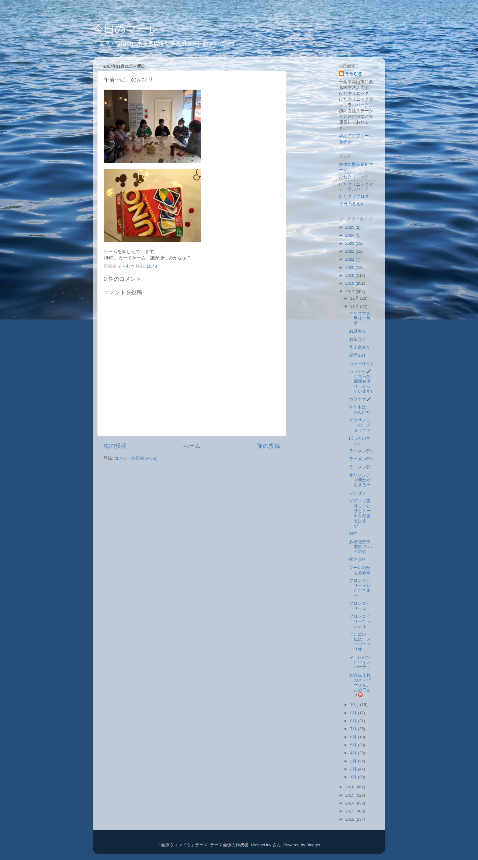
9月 (354, 713)
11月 (355, 306)
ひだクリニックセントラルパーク (356, 186)
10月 (355, 704)
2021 (350, 259)
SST (353, 533)
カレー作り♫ (361, 363)
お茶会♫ (357, 339)
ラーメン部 (359, 467)
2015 (350, 795)
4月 (354, 753)
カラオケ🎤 (360, 399)
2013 (350, 811)
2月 (354, 769)
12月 (355, 298)
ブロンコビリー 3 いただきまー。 (360, 588)
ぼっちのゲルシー (359, 440)
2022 (350, 251)
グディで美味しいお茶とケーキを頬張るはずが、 (360, 513)
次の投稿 (115, 446)
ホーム (192, 446)
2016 (350, 787)
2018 (350, 283)
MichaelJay (261, 845)
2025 (350, 227)
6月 (354, 737)
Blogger (313, 845)
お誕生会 (357, 331)
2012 (350, 819)
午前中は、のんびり (360, 409)
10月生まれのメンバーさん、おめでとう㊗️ (360, 685)
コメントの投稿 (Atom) (136, 458)
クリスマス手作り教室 (360, 318)
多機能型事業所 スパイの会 (360, 547)
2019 (350, 275)
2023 (350, 243)
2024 (350, 235)
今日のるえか (352, 204)
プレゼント (359, 493)
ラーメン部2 (361, 451)
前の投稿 (268, 446)
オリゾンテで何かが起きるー (360, 480)
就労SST (357, 355)
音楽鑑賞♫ (359, 347)
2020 (350, 267)
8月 (354, 721)
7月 (354, 728)
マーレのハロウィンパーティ (360, 662)
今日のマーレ (126, 29)
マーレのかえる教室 (360, 570)
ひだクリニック (354, 177)
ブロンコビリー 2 (359, 606)
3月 (354, 761)
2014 (350, 803)
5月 (354, 745)
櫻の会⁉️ (357, 559)
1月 (354, 777)
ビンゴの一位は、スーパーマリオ (360, 641)
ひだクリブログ (354, 196)
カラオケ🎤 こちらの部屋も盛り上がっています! (362, 381)
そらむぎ (353, 73)
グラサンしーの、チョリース (360, 425)
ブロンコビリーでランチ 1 (360, 621)
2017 (350, 291)
